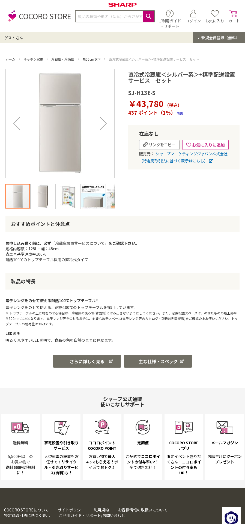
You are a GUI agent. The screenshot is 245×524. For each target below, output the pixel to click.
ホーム (10, 59)
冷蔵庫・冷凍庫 (63, 59)
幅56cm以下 (91, 59)
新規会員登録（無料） (220, 37)
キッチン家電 (33, 59)
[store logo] (38, 19)
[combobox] (115, 16)
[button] (17, 123)
